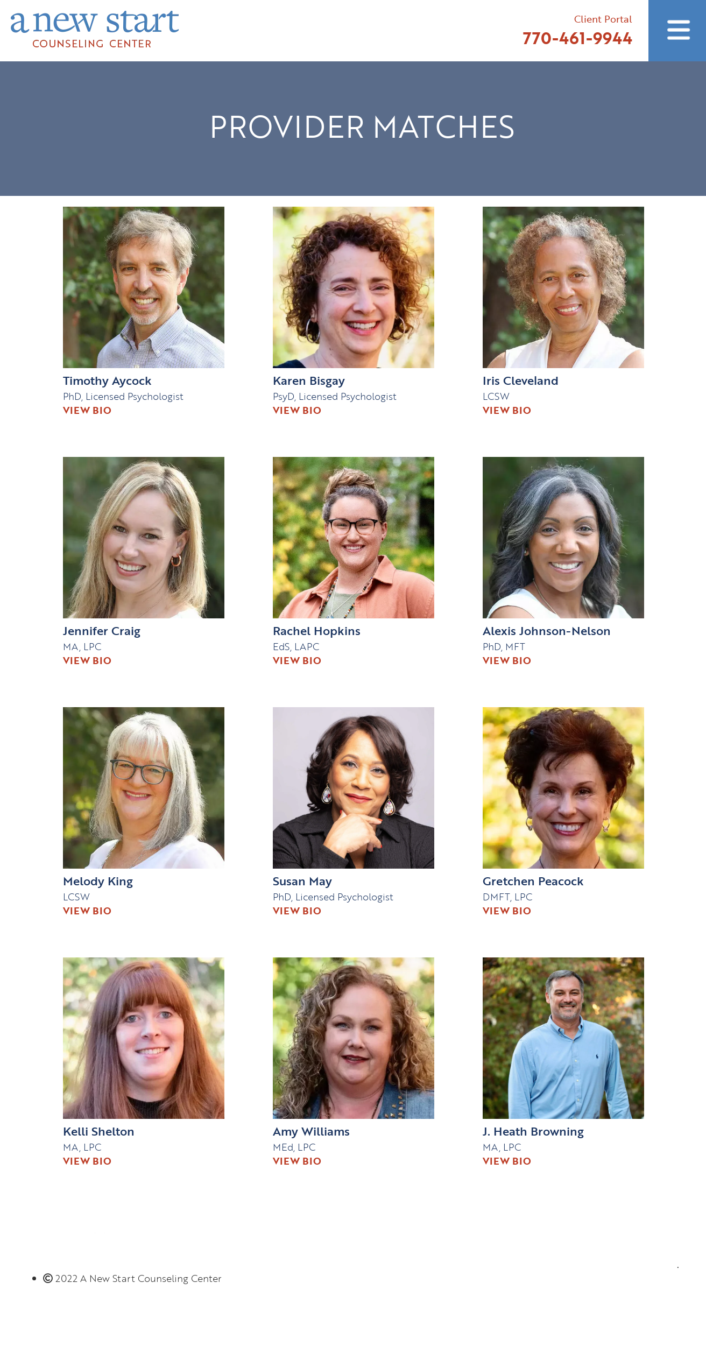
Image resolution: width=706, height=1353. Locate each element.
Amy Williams (311, 1131)
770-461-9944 (577, 38)
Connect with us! (633, 1215)
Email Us (651, 1289)
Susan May (302, 881)
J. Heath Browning (533, 1131)
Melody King (98, 881)
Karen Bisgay (309, 380)
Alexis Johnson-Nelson (547, 630)
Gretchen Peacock (533, 881)
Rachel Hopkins (317, 630)
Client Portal (603, 19)
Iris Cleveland (521, 380)
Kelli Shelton (99, 1131)
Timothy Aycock (107, 380)
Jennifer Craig (101, 630)
